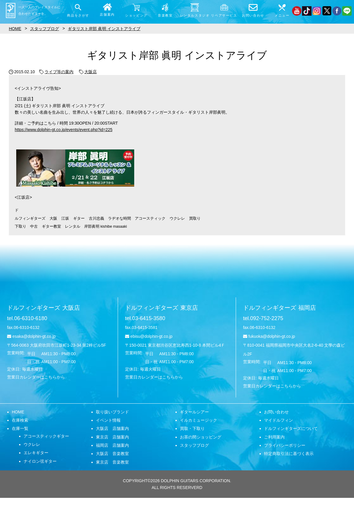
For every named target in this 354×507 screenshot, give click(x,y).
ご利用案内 (274, 437)
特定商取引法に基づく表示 (289, 453)
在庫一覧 (20, 428)
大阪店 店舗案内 (112, 428)
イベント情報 (108, 420)
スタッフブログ (194, 445)
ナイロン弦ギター (40, 461)
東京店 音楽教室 (112, 462)
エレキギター (36, 452)
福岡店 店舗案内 (112, 445)
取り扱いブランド (112, 412)
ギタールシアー (194, 412)
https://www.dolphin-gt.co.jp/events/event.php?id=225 (63, 129)
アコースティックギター (46, 436)
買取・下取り (192, 428)
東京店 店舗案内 (112, 437)
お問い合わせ (276, 412)
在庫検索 (20, 420)
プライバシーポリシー (284, 445)
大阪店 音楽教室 (112, 453)
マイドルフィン (278, 420)
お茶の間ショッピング (200, 437)
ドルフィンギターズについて (291, 428)
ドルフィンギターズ (43, 307)
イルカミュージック (198, 420)
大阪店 (88, 71)
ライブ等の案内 (56, 71)
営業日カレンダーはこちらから (36, 377)
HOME (18, 412)
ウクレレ (32, 444)
